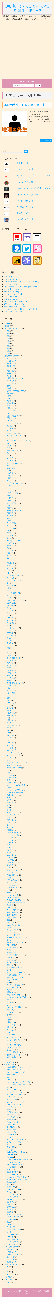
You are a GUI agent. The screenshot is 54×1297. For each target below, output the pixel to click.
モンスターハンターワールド (17, 1084)
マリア (9, 560)
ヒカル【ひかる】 (13, 887)
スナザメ (10, 620)
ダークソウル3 (12, 1227)
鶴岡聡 (9, 465)
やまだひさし (12, 1059)
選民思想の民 (12, 820)
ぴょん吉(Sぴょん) (13, 575)
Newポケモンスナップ (15, 1102)
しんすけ (10, 747)
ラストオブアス (12, 1172)
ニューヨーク (12, 855)
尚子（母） (11, 1030)
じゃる (9, 1005)
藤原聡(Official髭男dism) (16, 391)
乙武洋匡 (10, 535)
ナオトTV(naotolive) (14, 767)
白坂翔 (9, 478)
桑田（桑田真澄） (13, 912)
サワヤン (10, 800)
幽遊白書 (10, 1212)
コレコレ (10, 907)
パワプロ (10, 1079)
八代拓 (9, 927)
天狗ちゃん (11, 713)
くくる (9, 650)
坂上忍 (9, 518)
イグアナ (10, 690)
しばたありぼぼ (12, 493)
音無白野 (10, 663)
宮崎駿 (9, 710)
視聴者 (6, 326)
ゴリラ (9, 695)
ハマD (9, 570)
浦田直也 (10, 500)
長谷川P (10, 1010)
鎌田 (8, 920)
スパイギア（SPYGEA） (15, 977)
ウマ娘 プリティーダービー (17, 1092)
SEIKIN (9, 867)
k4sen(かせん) (12, 433)
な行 (8, 341)
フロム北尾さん (12, 875)
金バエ (9, 847)
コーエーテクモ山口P (15, 985)
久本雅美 (10, 515)
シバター (10, 842)
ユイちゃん (11, 550)
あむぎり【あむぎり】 (25, 219)
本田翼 (9, 787)
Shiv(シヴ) (10, 443)
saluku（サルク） (13, 897)
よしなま (10, 383)
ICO (8, 1077)
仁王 (8, 1222)
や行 (8, 348)
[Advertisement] (27, 51)
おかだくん (11, 860)
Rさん (9, 700)
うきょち (10, 708)
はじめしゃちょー (13, 947)
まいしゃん (11, 735)
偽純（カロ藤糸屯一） (15, 995)
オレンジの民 (12, 750)
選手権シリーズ (12, 1254)
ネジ (8, 890)
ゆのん (9, 825)
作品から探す (9, 1064)
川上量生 (10, 905)
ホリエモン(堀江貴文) (15, 790)
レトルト (10, 635)
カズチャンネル (12, 423)
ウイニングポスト (13, 1194)
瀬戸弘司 (10, 426)
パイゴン (10, 598)
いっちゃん (11, 678)
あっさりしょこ (12, 812)
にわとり (10, 643)
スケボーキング (12, 930)
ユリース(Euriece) (13, 463)
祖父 (8, 615)
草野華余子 (11, 406)
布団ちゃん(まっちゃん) (15, 1055)
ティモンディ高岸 (13, 835)
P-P (8, 740)
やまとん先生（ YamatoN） (17, 975)
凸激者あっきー (12, 832)
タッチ (9, 505)
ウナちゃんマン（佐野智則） (17, 997)
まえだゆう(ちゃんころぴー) (17, 762)
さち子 (9, 638)
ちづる (9, 608)
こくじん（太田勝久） (15, 1040)
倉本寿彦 (10, 533)
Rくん (9, 705)
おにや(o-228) (12, 1047)
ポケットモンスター (14, 1239)
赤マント (10, 1192)
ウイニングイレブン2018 (16, 1142)
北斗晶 (9, 727)
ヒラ (8, 807)
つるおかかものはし (14, 1045)
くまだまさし (12, 872)
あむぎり (10, 358)
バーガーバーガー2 (14, 1229)
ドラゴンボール (12, 1117)
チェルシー (11, 613)
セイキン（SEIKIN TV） (15, 935)
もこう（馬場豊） (13, 1052)
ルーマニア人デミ (13, 503)
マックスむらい (12, 475)
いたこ (9, 688)
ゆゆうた (10, 965)
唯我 (8, 1020)
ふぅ (8, 583)
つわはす (10, 742)
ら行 (8, 351)
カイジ (9, 1232)
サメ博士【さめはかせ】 (26, 207)
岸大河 (9, 386)
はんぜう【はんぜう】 (25, 201)
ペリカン (10, 428)
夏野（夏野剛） (12, 915)
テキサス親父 (12, 523)
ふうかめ (10, 458)
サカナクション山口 (14, 925)
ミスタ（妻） (12, 366)
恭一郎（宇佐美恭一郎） (16, 955)
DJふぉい (10, 376)
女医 (8, 625)
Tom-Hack (11, 1035)
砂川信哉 (10, 630)
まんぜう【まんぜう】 (25, 169)
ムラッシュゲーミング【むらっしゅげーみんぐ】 (22, 281)
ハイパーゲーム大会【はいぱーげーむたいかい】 (22, 286)
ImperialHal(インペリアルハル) (18, 441)
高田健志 (10, 992)
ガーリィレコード (13, 450)
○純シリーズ (11, 1249)
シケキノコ (11, 528)
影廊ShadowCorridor (14, 1199)
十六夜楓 (10, 473)
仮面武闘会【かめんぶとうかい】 (16, 306)
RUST (9, 1184)
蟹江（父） (11, 1027)
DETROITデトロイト (14, 1164)
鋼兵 (8, 990)
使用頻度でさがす (11, 1264)
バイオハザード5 (13, 1097)
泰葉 (8, 396)
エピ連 (9, 668)
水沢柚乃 (10, 555)
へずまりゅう (12, 885)
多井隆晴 (10, 401)
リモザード (11, 1204)
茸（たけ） (11, 525)
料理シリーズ (12, 1252)
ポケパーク (11, 1119)
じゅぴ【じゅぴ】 (23, 213)
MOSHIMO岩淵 (12, 962)
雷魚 (8, 548)
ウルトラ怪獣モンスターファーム (19, 1067)
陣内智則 (10, 445)
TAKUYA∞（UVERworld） (16, 900)
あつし (9, 950)
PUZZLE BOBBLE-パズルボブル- (19, 1082)
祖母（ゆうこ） (12, 795)
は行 (8, 343)
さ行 (8, 336)
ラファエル (11, 817)
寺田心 (9, 520)
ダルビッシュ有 (12, 765)
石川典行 (10, 685)
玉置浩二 (10, 418)
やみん (9, 488)
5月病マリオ (11, 957)
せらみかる (11, 960)
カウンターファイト (14, 1069)
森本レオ (10, 715)
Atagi (8, 772)
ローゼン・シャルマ (14, 877)
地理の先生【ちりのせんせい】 (24, 105)
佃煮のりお (11, 603)
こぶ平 (9, 640)
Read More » (46, 140)
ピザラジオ (8, 1279)
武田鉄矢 (10, 720)
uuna (8, 730)
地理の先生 (11, 605)
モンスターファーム (14, 1214)
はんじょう (11, 1050)
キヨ (8, 1015)
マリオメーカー (12, 1174)
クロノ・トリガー (13, 1189)
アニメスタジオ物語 (14, 1122)
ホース (9, 590)
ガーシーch (11, 368)
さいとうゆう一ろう (14, 510)
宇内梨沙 (10, 388)
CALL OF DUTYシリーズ (16, 1072)
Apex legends (12, 1234)
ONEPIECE (11, 1154)
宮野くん (10, 545)
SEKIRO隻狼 (11, 1219)
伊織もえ (10, 373)
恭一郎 (9, 810)
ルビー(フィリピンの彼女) (16, 785)
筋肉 (8, 648)
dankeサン (10, 398)
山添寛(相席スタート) (15, 378)
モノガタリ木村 (12, 1012)
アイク (9, 845)
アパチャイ (11, 922)
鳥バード (10, 453)
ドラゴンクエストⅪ (14, 1104)
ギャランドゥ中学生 (14, 815)
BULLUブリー (12, 1099)
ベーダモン (11, 585)
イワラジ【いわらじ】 (25, 182)
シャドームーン (12, 628)
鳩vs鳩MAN (11, 393)
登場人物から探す (11, 356)
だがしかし (11, 610)
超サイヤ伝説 (12, 1074)
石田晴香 (10, 508)
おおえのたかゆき (13, 416)
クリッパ (10, 653)
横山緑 (9, 1000)
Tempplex (10, 438)
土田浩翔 (10, 408)
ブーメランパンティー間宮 (17, 580)
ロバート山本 (12, 777)
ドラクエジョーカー (14, 1162)
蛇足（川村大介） (13, 1057)
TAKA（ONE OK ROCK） (16, 902)
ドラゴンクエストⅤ (14, 1107)
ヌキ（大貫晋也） (13, 910)
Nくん (9, 538)
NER (8, 982)
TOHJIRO (10, 775)
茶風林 (9, 495)
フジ (8, 805)
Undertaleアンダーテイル (16, 1152)
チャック (10, 797)
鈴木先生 (10, 633)
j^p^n (9, 448)
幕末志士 (10, 595)
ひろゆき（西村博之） (15, 1007)
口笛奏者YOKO (12, 862)
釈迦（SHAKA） (13, 980)
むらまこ (10, 490)
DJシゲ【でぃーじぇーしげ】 (28, 194)
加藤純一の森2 (12, 1182)
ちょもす (10, 460)
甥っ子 (9, 940)
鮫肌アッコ (11, 1022)
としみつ (10, 480)
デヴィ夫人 (11, 703)
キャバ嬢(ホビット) (14, 658)
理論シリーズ (12, 1262)
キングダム (11, 1202)
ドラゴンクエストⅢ (14, 1197)
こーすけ (10, 1042)
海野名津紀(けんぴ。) (15, 683)
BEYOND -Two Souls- (15, 1094)
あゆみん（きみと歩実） (16, 942)
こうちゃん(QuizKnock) (15, 483)
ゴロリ (9, 1032)
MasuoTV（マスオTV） (15, 937)
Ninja (8, 760)
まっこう (10, 865)
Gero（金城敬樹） (13, 967)
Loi (8, 718)
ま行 (8, 346)
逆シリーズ (11, 1257)
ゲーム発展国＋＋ (13, 1167)
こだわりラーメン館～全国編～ (18, 1159)
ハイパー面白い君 (13, 593)
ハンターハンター (13, 1244)
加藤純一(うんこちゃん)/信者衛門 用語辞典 (27, 8)
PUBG (9, 1169)
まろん (9, 852)
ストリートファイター (15, 1139)
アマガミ (10, 1237)
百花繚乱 (10, 757)
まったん (10, 565)
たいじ (9, 413)
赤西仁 (9, 698)
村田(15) (10, 553)
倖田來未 (10, 513)
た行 (8, 338)
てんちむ (10, 850)
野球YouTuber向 (13, 880)
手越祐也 (10, 892)
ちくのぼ (10, 837)
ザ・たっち (11, 381)
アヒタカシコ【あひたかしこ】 (16, 301)
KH (8, 455)
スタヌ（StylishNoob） (15, 972)
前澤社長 (10, 802)
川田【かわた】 (23, 163)
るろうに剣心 (12, 1129)
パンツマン (11, 857)
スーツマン (11, 623)
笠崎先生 (10, 670)
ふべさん (10, 568)
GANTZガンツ (12, 1127)
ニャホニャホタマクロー (16, 600)
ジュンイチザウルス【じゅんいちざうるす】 (21, 309)
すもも (9, 722)
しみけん (10, 840)
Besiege (10, 1157)
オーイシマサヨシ (13, 1037)
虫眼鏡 (9, 485)
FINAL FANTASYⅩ (13, 1217)
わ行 (8, 353)
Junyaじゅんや (12, 725)
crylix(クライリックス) (15, 436)
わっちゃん (11, 543)
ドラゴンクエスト (13, 1242)
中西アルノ (11, 371)
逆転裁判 (10, 1109)
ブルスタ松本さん (13, 987)
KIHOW (9, 421)
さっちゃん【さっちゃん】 (14, 311)
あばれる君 (11, 945)
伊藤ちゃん (11, 680)
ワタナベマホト (12, 782)
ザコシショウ (12, 468)
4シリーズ (10, 1259)
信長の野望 (11, 1187)
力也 (8, 732)
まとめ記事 (8, 1277)
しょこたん (11, 645)
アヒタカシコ (12, 361)
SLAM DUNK (11, 1134)
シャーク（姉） (12, 1025)
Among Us (10, 1149)
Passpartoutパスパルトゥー (17, 1177)
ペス (8, 588)
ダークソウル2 (12, 1124)
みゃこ (9, 970)
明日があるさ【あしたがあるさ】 (16, 304)
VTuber (7, 323)
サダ (8, 530)
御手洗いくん (12, 673)
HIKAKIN (10, 827)
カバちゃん (11, 655)
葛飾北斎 (10, 363)
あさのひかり (12, 952)
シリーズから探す (11, 1247)
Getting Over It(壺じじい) (16, 540)
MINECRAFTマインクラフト (17, 1179)
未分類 (6, 1282)
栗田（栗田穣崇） (13, 917)
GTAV (9, 1087)
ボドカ (9, 431)
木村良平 (10, 498)
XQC (8, 770)
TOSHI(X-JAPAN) (13, 752)
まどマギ (10, 1209)
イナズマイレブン (13, 1144)
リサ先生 (10, 660)
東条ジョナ (11, 675)
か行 (8, 333)
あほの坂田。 (12, 693)
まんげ (9, 558)
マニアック (11, 1274)
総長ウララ (11, 780)
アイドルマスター (13, 1112)
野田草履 (10, 830)
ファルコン (11, 578)
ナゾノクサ (11, 618)
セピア (9, 1017)
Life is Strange (12, 1114)
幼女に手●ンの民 (13, 870)
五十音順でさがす (11, 328)
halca (8, 573)
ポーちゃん (11, 1002)
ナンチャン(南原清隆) (15, 792)
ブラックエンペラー (14, 745)
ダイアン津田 (12, 411)
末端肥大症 (11, 563)
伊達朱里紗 (11, 403)
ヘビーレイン (12, 1132)
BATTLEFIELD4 (12, 1089)
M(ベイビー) (11, 665)
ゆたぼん (10, 882)
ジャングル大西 (12, 895)
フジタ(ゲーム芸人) (14, 755)
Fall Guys (10, 1224)
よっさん (10, 822)
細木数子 (10, 737)
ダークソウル (12, 1137)
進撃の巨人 (11, 1207)
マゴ (8, 470)
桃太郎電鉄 (11, 1147)
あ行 (8, 331)
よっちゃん (11, 1062)
